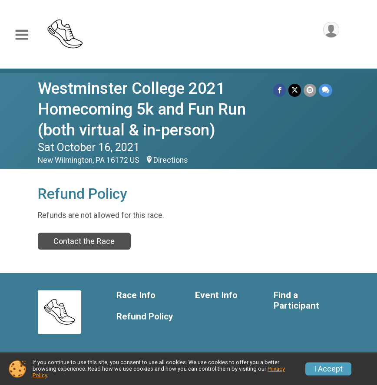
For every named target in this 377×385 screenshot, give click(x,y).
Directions (170, 160)
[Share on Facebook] (279, 90)
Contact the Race (84, 241)
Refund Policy (144, 317)
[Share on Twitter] (294, 90)
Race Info (135, 295)
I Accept (328, 369)
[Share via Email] (310, 90)
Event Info (216, 295)
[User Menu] (331, 30)
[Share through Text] (325, 90)
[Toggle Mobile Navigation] (21, 35)
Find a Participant (296, 300)
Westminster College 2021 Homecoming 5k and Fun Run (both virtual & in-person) (142, 109)
